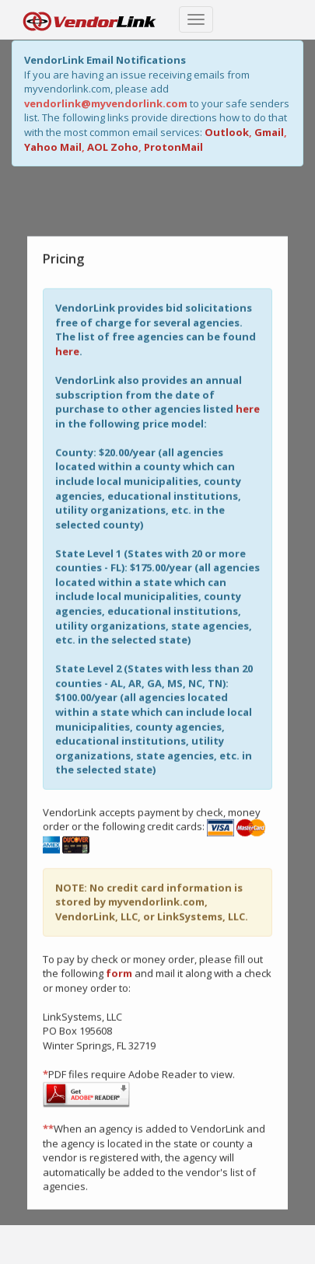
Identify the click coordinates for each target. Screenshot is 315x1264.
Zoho (124, 147)
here (67, 351)
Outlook (227, 132)
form (119, 973)
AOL (97, 147)
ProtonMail (173, 147)
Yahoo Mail (53, 147)
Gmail (269, 132)
